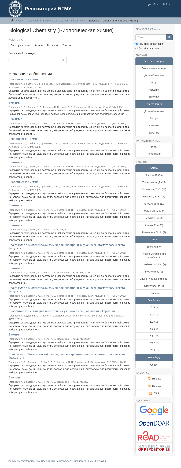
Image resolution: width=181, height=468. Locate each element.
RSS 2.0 (154, 386)
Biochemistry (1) (154, 271)
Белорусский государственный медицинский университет (39, 461)
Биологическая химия (23, 79)
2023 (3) (153, 307)
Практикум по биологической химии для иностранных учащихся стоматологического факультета (67, 246)
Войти (154, 146)
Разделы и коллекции (154, 68)
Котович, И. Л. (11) (153, 203)
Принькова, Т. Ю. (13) (154, 189)
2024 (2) (153, 350)
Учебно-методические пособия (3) (154, 255)
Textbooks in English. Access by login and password (57, 20)
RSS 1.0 (154, 378)
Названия (52, 45)
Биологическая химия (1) (154, 278)
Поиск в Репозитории (149, 43)
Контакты (100, 461)
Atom (154, 393)
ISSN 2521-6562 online (148, 29)
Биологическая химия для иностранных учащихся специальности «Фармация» (63, 311)
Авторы (38, 45)
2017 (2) (153, 314)
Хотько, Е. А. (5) (154, 225)
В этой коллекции (147, 48)
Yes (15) (153, 364)
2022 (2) (153, 343)
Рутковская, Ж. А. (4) (154, 232)
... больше (154, 293)
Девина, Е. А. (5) (154, 218)
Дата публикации (20, 45)
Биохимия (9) (154, 246)
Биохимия (15, 102)
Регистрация (154, 153)
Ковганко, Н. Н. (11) (154, 196)
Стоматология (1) (154, 286)
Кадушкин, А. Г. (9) (153, 210)
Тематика (67, 45)
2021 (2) (153, 336)
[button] (152, 4)
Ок (62, 59)
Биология (15, 377)
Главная (19, 20)
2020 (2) (153, 328)
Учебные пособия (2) (154, 264)
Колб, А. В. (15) (154, 175)
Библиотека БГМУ (83, 461)
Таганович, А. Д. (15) (154, 182)
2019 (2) (153, 321)
